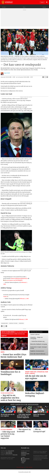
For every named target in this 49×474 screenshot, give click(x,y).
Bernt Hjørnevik (9, 452)
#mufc (5, 296)
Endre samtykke (29, 467)
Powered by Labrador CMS (24, 472)
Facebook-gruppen (25, 458)
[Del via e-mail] (47, 77)
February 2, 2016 (24, 298)
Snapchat (23, 461)
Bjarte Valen (15, 454)
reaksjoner (4, 323)
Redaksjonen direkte (25, 453)
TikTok (23, 462)
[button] (47, 405)
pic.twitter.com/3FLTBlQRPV (15, 280)
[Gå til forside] (7, 2)
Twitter (23, 457)
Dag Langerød (11, 450)
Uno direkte (23, 454)
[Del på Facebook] (43, 77)
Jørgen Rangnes (9, 453)
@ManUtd (17, 278)
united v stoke (13, 323)
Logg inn (42, 2)
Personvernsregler (20, 467)
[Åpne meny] (47, 2)
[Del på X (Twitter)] (45, 77)
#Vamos (13, 278)
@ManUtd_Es (24, 278)
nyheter (21, 323)
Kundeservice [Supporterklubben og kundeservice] (24, 452)
